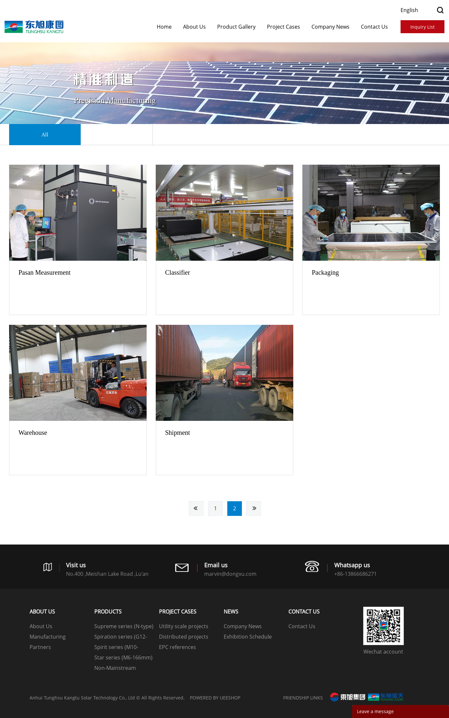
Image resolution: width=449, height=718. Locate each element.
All (44, 134)
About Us (194, 26)
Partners (40, 647)
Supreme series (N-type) (123, 626)
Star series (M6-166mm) (123, 657)
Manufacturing (48, 636)
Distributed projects (183, 636)
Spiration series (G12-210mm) (120, 637)
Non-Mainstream (115, 667)
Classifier (177, 272)
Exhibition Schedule (248, 636)
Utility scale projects (183, 626)
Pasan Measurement (45, 272)
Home (164, 26)
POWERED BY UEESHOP (215, 698)
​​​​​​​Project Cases (283, 26)
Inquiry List (422, 27)
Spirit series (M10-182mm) (116, 647)
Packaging (325, 272)
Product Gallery (236, 26)
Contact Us (374, 26)
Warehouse (33, 432)
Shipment (177, 432)
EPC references (177, 647)
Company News (330, 26)
